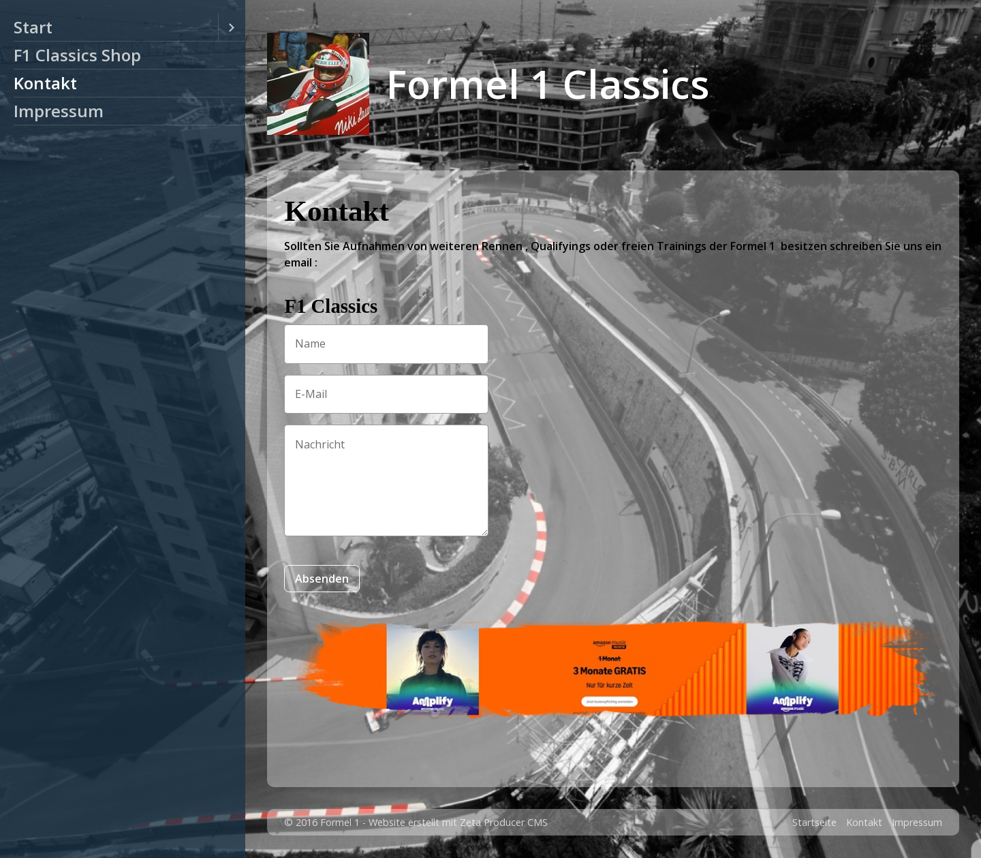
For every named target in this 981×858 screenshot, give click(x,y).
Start (33, 27)
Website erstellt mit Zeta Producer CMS (458, 822)
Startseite (814, 822)
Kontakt (45, 83)
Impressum (59, 110)
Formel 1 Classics (547, 83)
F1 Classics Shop (77, 55)
